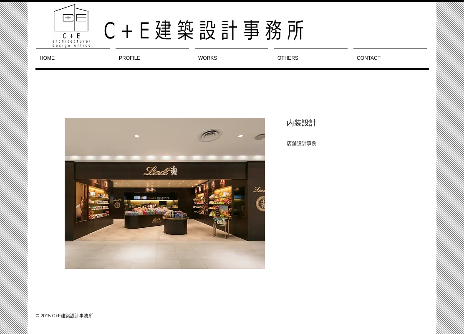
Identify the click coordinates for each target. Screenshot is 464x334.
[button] (165, 193)
